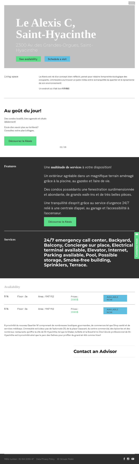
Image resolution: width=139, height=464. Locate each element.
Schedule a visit (57, 59)
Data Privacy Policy (45, 458)
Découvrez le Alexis (20, 141)
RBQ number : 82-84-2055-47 (19, 458)
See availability (28, 59)
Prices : (74, 296)
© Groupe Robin (65, 458)
